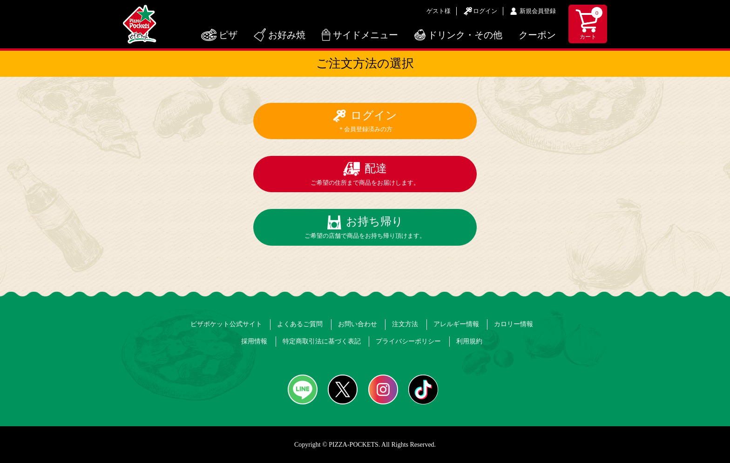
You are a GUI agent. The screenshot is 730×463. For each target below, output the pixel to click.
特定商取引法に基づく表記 (322, 341)
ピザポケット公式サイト (226, 324)
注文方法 (405, 324)
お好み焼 (286, 35)
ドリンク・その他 (465, 35)
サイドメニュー (365, 35)
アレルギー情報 (456, 324)
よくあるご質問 (300, 324)
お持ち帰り (365, 227)
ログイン (485, 10)
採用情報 (254, 341)
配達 (365, 174)
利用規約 (469, 341)
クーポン (537, 35)
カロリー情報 (513, 324)
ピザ (228, 35)
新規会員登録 (538, 10)
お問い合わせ (357, 324)
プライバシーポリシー (408, 341)
